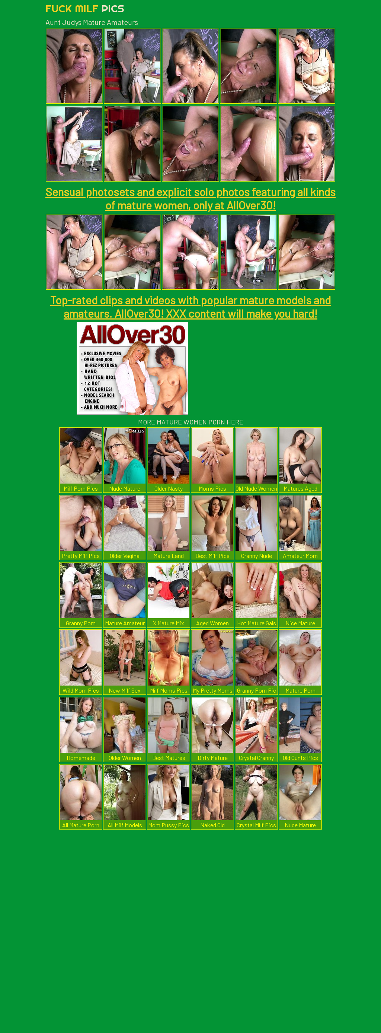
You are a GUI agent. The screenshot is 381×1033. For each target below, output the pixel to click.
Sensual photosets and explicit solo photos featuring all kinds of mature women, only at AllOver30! (190, 198)
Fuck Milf (84, 8)
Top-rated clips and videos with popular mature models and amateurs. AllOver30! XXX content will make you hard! (190, 306)
